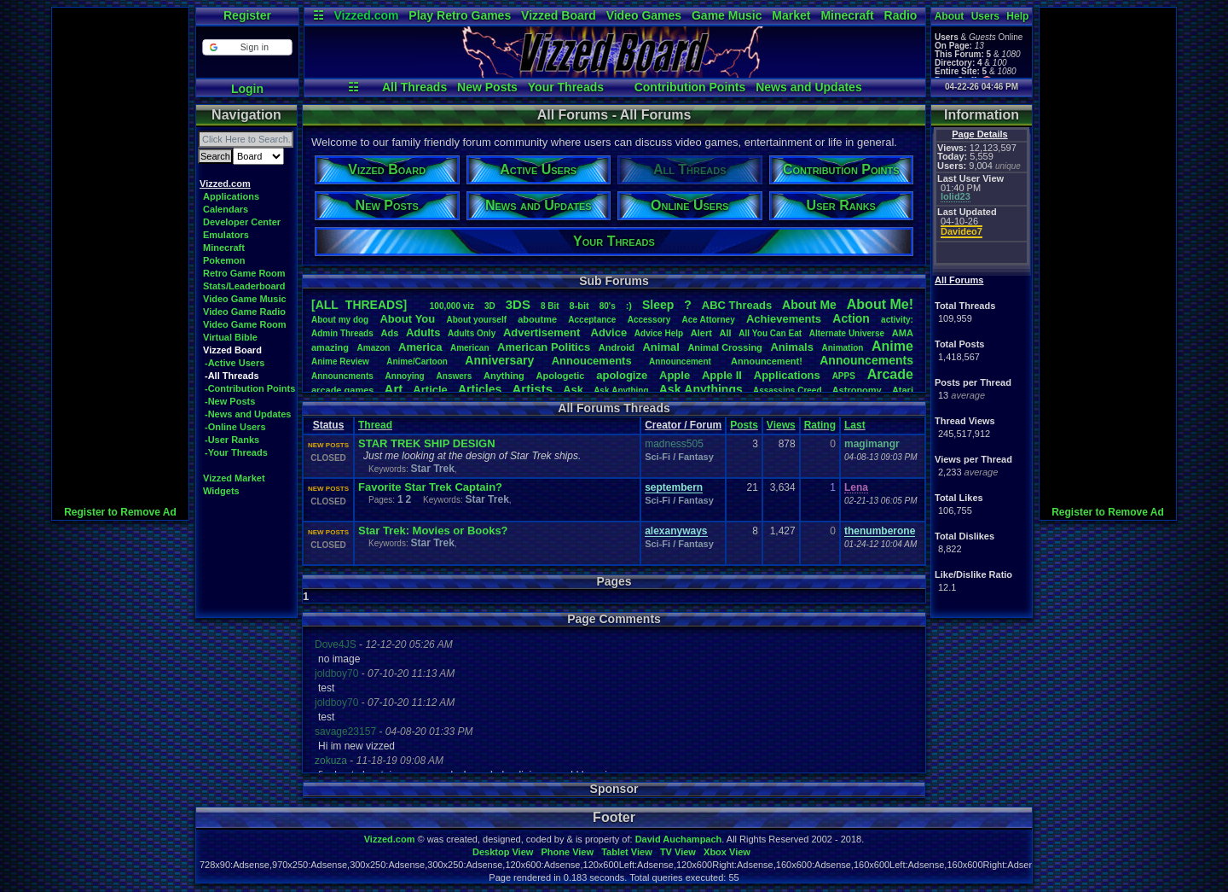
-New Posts (230, 401)
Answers (454, 376)
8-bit (579, 305)
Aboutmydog (339, 319)
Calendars (225, 209)
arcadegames (342, 390)
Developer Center (242, 222)
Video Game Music (245, 299)
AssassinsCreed (787, 390)
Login (247, 89)
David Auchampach (678, 839)
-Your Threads (236, 452)
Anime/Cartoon (417, 361)
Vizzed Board (558, 15)
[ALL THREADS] (359, 305)
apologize (621, 375)
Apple (674, 375)
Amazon (374, 348)
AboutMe (809, 305)
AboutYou (407, 318)
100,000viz (452, 306)
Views (781, 425)
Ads (389, 333)
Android (616, 347)
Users (985, 16)
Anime (892, 346)
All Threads (414, 87)
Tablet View (626, 852)
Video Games (643, 15)
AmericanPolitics (543, 347)
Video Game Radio (244, 311)
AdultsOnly (471, 333)
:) (629, 305)
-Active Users (234, 363)
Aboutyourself (476, 319)
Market (791, 15)
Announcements (866, 360)
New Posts (487, 87)
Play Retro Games (459, 15)
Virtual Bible (230, 337)
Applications (231, 196)
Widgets (221, 491)
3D (489, 306)
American (469, 348)
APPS (843, 376)
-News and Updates (248, 414)
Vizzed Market (234, 478)
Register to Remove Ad (120, 512)
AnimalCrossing (724, 347)
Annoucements (592, 360)
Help (1017, 16)
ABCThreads (737, 305)
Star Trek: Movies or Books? (433, 530)
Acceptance (592, 319)
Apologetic (560, 375)
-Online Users (235, 427)
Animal (660, 347)
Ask (573, 389)
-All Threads (232, 375)
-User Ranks (232, 439)
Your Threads (566, 87)
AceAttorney (707, 319)
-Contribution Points (250, 388)
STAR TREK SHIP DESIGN (426, 443)
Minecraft (846, 15)
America (420, 347)
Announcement (681, 361)
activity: (897, 319)
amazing (330, 347)
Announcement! (766, 361)
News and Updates (808, 87)
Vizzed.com (365, 15)
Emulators (226, 235)
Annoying (405, 376)
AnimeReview (340, 361)
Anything (504, 375)
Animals (792, 347)
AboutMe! (880, 304)
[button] (247, 47)
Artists (532, 389)
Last (855, 425)
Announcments (342, 376)
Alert (701, 333)
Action (851, 318)
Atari (902, 390)
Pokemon (224, 260)
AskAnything (621, 390)
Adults (423, 332)
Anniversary (499, 360)
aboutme (537, 319)
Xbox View (727, 852)
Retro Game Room (244, 273)
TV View (678, 852)
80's (608, 306)
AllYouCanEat (770, 333)
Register (247, 15)
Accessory (649, 319)
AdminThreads (342, 333)
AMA (902, 333)
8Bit (550, 306)
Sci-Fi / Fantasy (679, 457)
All (726, 333)
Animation (843, 348)
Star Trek (432, 469)
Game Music (727, 15)
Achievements (783, 318)
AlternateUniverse (846, 333)
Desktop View (502, 852)
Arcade (890, 374)
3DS (518, 304)
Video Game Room (245, 324)
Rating (820, 425)
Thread (375, 425)
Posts (744, 425)
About (949, 16)
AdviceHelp (658, 333)
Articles (479, 389)
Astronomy (857, 390)
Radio (901, 15)
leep (658, 305)
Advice (609, 332)
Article (430, 389)
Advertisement (543, 332)
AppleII (722, 375)
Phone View (567, 852)
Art (394, 389)
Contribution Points (690, 87)
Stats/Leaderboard (244, 286)
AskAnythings (701, 389)
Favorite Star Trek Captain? (430, 487)
